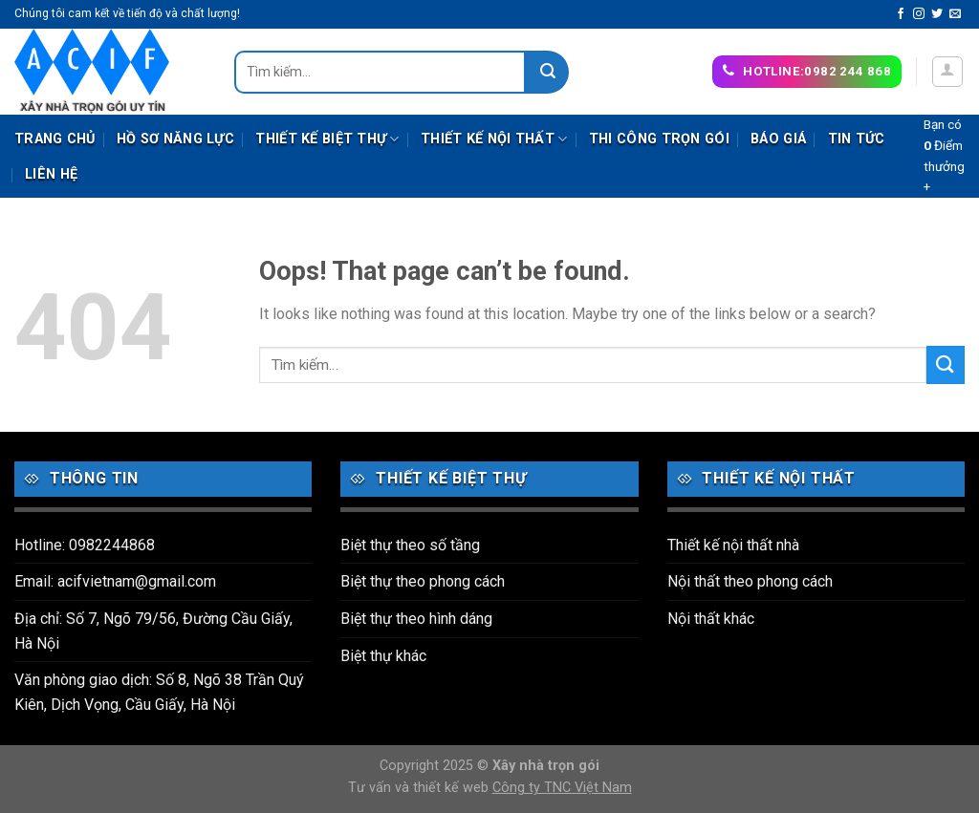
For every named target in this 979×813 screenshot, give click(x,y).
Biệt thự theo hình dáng (416, 619)
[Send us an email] (955, 14)
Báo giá (778, 139)
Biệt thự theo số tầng (410, 545)
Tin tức (856, 139)
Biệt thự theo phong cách (422, 581)
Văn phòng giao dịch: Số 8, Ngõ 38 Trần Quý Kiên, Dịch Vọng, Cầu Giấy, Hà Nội (159, 692)
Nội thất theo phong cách (750, 581)
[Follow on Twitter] (937, 14)
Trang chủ (55, 139)
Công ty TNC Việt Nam (562, 788)
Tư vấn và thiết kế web (420, 788)
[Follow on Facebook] (900, 14)
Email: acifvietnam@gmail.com (115, 581)
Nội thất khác (710, 619)
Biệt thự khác (383, 656)
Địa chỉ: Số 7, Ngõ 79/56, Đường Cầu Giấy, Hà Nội (153, 631)
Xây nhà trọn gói (545, 766)
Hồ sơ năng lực (175, 139)
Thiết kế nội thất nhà (733, 545)
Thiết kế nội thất (494, 139)
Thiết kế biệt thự (327, 139)
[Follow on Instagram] (919, 14)
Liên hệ (51, 174)
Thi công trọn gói (659, 139)
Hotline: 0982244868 (84, 545)
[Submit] (547, 72)
